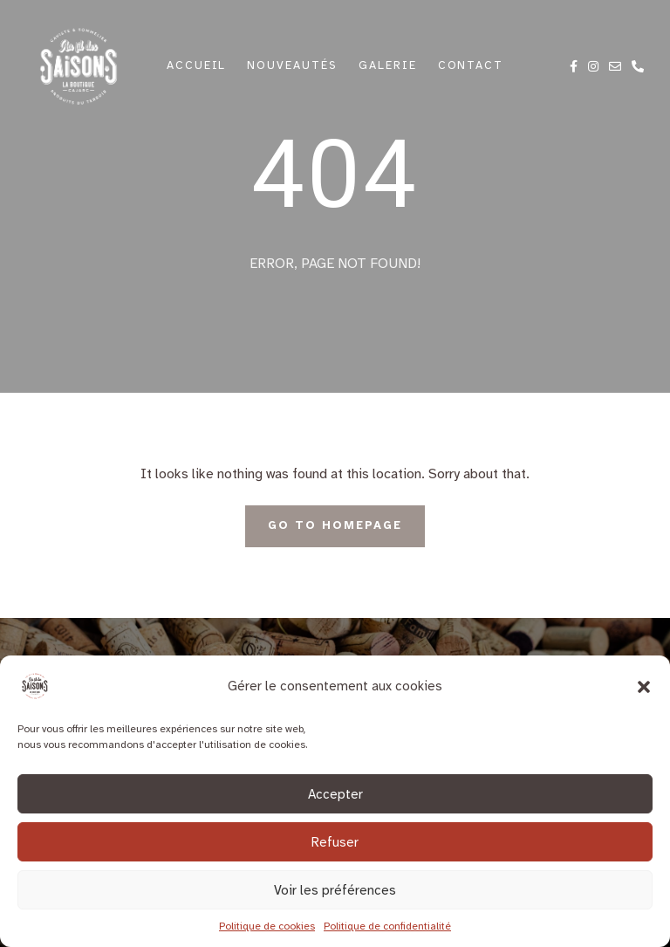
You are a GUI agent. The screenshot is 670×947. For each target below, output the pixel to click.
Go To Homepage (334, 525)
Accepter (335, 794)
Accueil (197, 65)
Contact (471, 65)
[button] (644, 686)
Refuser (335, 842)
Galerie (388, 65)
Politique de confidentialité (387, 926)
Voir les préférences (335, 890)
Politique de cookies (267, 926)
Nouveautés (292, 65)
